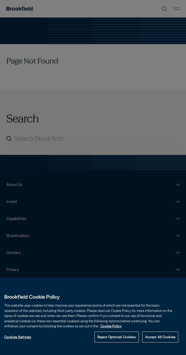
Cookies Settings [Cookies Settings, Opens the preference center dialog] (17, 344)
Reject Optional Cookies (116, 344)
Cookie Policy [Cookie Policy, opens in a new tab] (111, 333)
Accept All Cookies (160, 344)
